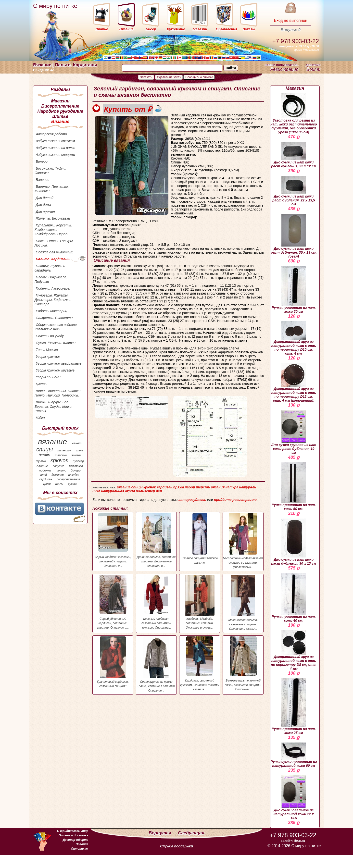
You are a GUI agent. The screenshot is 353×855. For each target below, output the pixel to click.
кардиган (45, 479)
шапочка (61, 455)
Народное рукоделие (60, 111)
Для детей (44, 198)
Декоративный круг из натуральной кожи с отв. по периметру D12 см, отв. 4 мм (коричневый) (293, 382)
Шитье (60, 116)
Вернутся (160, 832)
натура (232, 487)
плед (43, 475)
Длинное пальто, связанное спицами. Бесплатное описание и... (156, 540)
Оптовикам (79, 848)
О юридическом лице (72, 831)
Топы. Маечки (47, 350)
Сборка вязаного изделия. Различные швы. (56, 327)
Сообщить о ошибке (199, 77)
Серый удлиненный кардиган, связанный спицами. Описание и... (113, 602)
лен (159, 491)
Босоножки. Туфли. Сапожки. (50, 170)
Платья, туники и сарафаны (50, 268)
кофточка (76, 466)
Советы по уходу (50, 336)
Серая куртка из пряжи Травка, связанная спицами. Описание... (156, 664)
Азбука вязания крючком (55, 141)
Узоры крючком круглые (55, 370)
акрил (130, 491)
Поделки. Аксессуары (53, 288)
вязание (52, 441)
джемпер (57, 475)
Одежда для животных (54, 252)
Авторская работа (51, 134)
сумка (72, 483)
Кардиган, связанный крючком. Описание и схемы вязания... (199, 663)
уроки (47, 483)
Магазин (60, 101)
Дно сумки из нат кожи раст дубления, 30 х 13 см (293, 542)
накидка (73, 475)
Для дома (43, 205)
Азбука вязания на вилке (55, 148)
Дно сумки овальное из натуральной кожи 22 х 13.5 (294, 797)
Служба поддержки (176, 846)
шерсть (203, 487)
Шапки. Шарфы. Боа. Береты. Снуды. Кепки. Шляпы (54, 406)
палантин (64, 450)
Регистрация (284, 69)
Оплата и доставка (73, 835)
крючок (59, 460)
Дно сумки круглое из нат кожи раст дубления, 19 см (293, 432)
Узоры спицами (48, 377)
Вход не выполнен (290, 20)
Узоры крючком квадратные (59, 363)
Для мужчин (45, 211)
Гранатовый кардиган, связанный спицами (113, 662)
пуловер (78, 461)
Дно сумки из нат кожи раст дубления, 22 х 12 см (293, 155)
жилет (76, 455)
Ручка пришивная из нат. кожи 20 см (294, 289)
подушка (58, 466)
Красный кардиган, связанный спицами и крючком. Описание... (156, 602)
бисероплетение (68, 479)
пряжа (178, 487)
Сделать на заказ (169, 77)
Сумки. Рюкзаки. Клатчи (56, 343)
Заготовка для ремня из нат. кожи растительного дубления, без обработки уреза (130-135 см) (293, 113)
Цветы (41, 384)
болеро (76, 470)
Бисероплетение (60, 106)
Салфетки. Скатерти (54, 318)
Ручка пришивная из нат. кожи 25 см (294, 706)
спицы (44, 449)
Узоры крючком (48, 357)
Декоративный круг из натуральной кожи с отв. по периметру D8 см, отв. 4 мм (293, 650)
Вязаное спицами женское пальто (199, 538)
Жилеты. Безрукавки (53, 218)
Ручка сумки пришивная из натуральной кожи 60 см (294, 755)
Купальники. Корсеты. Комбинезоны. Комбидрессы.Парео (53, 229)
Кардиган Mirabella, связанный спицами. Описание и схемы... (199, 602)
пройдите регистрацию (235, 500)
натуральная (112, 491)
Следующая (191, 832)
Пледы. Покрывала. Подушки (51, 279)
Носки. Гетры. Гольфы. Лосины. (54, 243)
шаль (79, 450)
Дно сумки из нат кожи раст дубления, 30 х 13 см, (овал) (294, 236)
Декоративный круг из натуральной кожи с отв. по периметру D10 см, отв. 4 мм (293, 338)
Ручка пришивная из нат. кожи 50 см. (294, 486)
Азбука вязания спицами (55, 155)
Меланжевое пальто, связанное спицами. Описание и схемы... (243, 603)
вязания (218, 487)
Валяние (43, 180)
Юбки (40, 418)
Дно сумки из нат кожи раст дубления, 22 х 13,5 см (293, 191)
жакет (76, 443)
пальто (61, 470)
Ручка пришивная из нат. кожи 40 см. (294, 597)
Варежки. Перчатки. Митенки (52, 189)
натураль (247, 487)
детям (44, 455)
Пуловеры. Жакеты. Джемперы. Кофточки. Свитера (53, 299)
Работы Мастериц (51, 311)
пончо (59, 483)
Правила (82, 844)
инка (96, 491)
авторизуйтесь (192, 500)
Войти (313, 69)
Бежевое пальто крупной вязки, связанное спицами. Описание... (243, 663)
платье (42, 466)
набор (190, 487)
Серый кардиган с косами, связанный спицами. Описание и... (113, 540)
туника (41, 461)
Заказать (146, 77)
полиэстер (145, 491)
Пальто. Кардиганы (53, 259)
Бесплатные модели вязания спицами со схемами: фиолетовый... (243, 541)
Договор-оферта (75, 840)
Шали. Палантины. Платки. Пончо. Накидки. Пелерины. (58, 393)
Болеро (42, 161)
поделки (45, 470)
